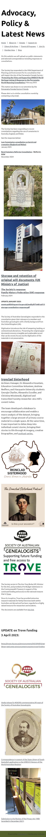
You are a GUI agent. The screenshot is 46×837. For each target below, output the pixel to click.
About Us (12, 43)
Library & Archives (11, 46)
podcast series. (25, 433)
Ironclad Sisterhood (15, 379)
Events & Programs (28, 46)
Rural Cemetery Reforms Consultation (16, 152)
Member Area (9, 50)
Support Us (32, 43)
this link (31, 610)
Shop (20, 50)
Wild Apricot (22, 834)
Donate (22, 43)
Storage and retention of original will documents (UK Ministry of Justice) (20, 280)
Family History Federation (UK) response (22, 292)
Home (3, 43)
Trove (9, 594)
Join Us (42, 46)
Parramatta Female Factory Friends (14, 89)
